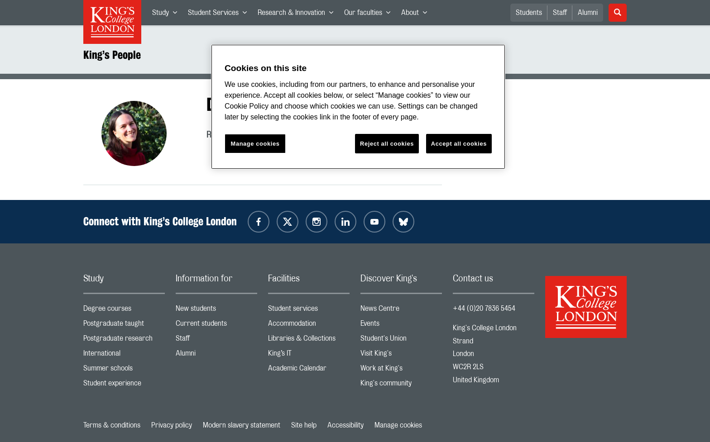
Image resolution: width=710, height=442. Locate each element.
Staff (560, 12)
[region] (358, 107)
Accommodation (309, 325)
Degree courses (124, 310)
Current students (216, 325)
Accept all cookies (459, 143)
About (416, 14)
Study (167, 14)
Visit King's (401, 355)
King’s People (112, 54)
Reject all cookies (387, 143)
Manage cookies (398, 425)
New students (216, 310)
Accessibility (345, 425)
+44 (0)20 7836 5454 (484, 308)
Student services (309, 310)
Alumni (588, 12)
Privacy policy (171, 425)
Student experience (124, 385)
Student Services (220, 14)
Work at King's (401, 370)
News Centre (401, 310)
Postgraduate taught (124, 325)
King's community (401, 385)
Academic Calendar (309, 370)
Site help (304, 425)
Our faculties (370, 14)
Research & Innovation (298, 14)
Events (401, 325)
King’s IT (309, 355)
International (124, 355)
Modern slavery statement (241, 425)
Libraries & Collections (309, 340)
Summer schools (124, 370)
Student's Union (401, 340)
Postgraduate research (124, 340)
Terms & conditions (111, 425)
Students (529, 12)
